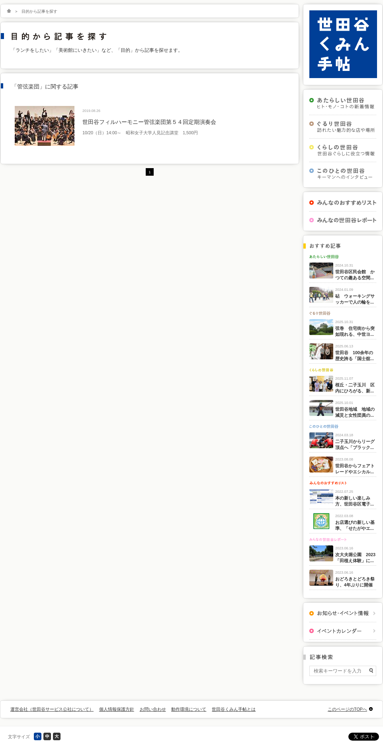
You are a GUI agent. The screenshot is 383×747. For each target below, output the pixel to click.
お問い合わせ (153, 709)
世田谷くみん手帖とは (234, 709)
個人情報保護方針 (116, 709)
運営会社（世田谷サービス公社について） (52, 709)
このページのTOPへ (347, 709)
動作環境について (188, 709)
